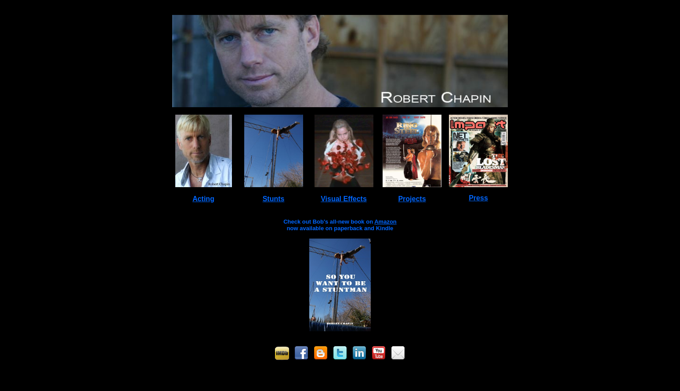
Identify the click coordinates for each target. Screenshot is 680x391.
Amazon (385, 221)
